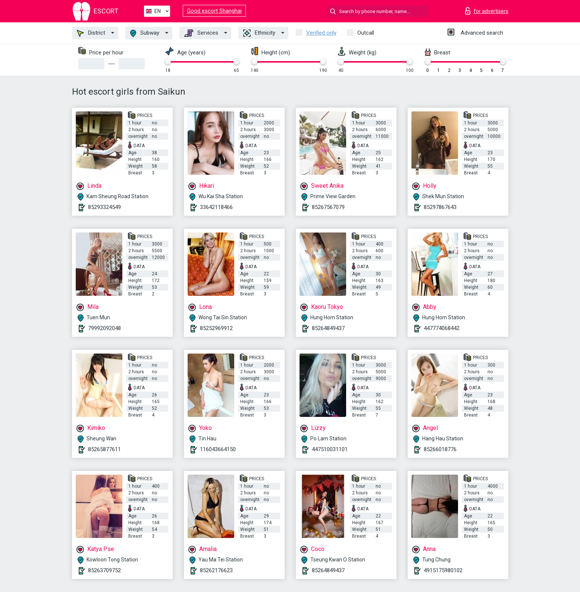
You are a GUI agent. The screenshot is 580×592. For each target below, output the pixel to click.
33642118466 (216, 207)
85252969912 (216, 328)
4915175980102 (443, 570)
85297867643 (440, 207)
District (91, 33)
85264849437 (328, 328)
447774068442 (442, 328)
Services (201, 33)
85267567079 (328, 207)
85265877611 (104, 449)
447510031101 (330, 449)
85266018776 (440, 449)
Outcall (365, 32)
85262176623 (216, 570)
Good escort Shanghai (214, 10)
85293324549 (104, 207)
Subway (144, 33)
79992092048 (104, 328)
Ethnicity (259, 33)
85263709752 (104, 570)
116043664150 (218, 449)
